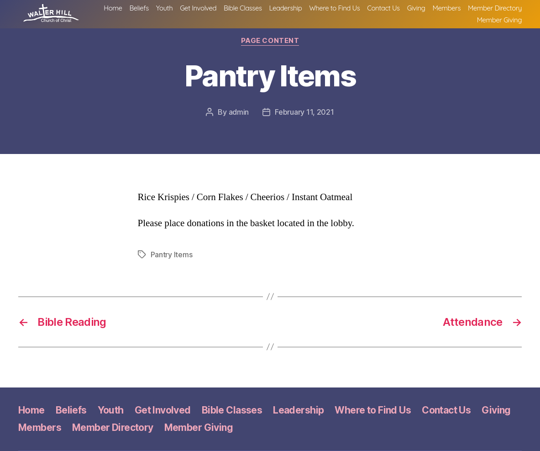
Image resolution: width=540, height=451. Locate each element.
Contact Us (444, 12)
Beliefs (200, 12)
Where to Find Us (395, 12)
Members (508, 12)
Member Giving (499, 24)
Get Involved (259, 12)
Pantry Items (172, 254)
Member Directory (443, 24)
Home (174, 12)
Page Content (270, 41)
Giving (477, 12)
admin (239, 112)
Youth (225, 12)
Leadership (346, 12)
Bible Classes (304, 12)
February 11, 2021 (304, 112)
